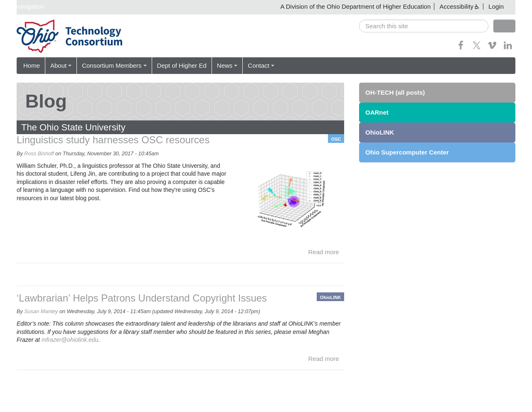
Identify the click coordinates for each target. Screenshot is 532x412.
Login (496, 6)
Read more (323, 251)
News (227, 65)
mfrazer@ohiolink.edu (70, 339)
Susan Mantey (41, 311)
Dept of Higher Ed (182, 65)
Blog (46, 101)
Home (31, 65)
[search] (423, 26)
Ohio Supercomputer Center (407, 152)
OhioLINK (330, 297)
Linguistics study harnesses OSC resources (113, 139)
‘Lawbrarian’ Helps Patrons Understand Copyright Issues (142, 298)
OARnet (377, 112)
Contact (261, 65)
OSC (336, 139)
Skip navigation (23, 6)
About (60, 65)
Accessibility (456, 6)
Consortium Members (114, 65)
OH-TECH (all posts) (395, 92)
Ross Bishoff (39, 154)
